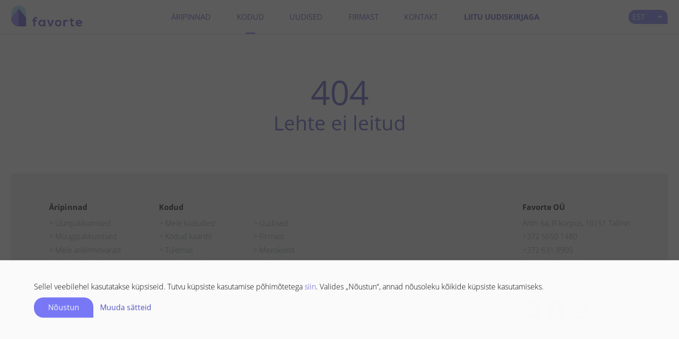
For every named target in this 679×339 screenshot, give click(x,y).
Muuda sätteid (125, 309)
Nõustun (63, 309)
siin (310, 288)
